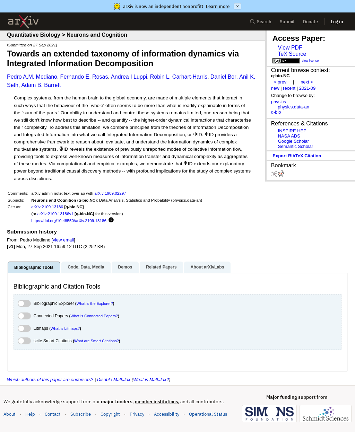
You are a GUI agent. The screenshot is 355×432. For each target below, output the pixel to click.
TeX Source (292, 54)
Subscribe (80, 414)
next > (307, 82)
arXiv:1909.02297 (110, 193)
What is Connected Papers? (94, 316)
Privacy (137, 414)
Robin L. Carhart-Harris (178, 77)
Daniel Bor (223, 77)
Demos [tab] (125, 267)
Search (260, 22)
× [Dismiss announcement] (237, 6)
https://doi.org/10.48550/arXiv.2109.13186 (68, 220)
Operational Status (208, 414)
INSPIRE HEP (292, 130)
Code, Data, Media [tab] (86, 267)
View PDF (290, 48)
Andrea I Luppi (129, 77)
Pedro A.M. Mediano (32, 77)
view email (63, 240)
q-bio (276, 112)
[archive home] (23, 21)
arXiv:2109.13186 (47, 206)
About (9, 414)
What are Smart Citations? (96, 341)
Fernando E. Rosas (84, 77)
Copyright (110, 414)
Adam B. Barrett (41, 85)
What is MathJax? (151, 379)
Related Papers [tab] (161, 267)
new (275, 88)
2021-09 (307, 88)
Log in (337, 22)
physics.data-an (293, 106)
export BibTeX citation (296, 155)
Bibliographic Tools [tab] (33, 267)
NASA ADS (289, 136)
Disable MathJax (113, 379)
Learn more (218, 6)
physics (278, 101)
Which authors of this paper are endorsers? (50, 379)
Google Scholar (293, 141)
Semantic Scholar (295, 146)
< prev (280, 82)
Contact (53, 414)
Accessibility (166, 414)
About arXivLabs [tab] (207, 267)
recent (289, 88)
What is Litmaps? (65, 328)
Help (30, 414)
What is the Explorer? (95, 303)
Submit (287, 22)
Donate (310, 22)
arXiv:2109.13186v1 (55, 213)
